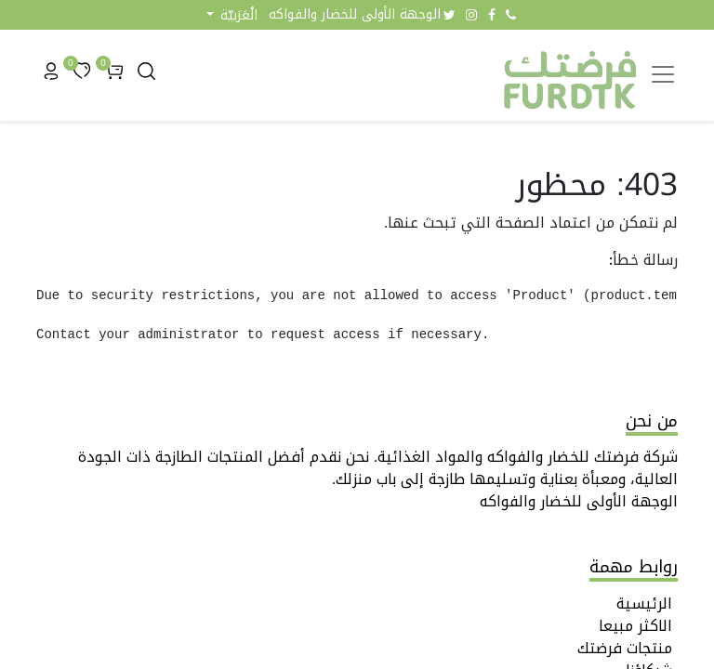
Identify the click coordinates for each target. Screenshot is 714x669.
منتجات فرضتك (624, 648)
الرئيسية (644, 603)
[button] (232, 15)
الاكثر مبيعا (635, 625)
